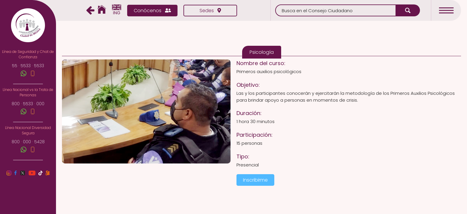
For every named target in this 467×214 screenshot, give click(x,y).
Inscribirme (255, 180)
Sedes (210, 10)
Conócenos (152, 10)
